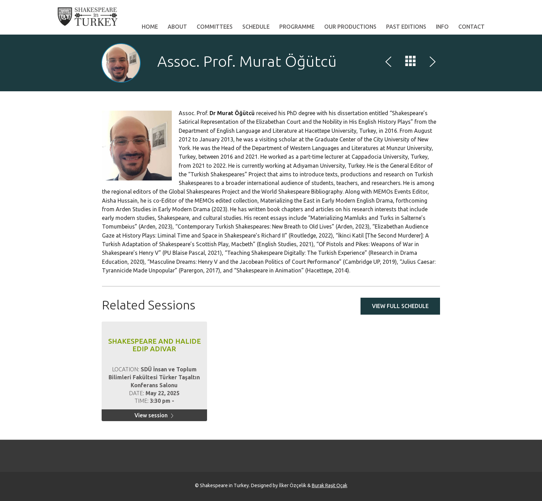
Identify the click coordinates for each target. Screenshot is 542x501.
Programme (297, 27)
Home (150, 27)
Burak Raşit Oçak (329, 485)
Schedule (256, 27)
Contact (471, 27)
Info (442, 27)
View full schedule (400, 306)
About (177, 27)
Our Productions (350, 27)
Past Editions (406, 27)
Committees (215, 27)
